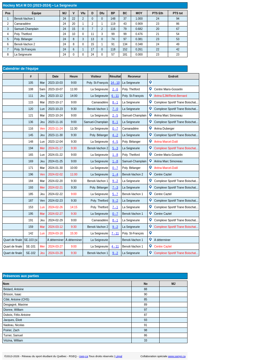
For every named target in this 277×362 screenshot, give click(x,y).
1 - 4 (115, 174)
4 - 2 (115, 135)
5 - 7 (115, 194)
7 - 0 (115, 109)
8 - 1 (115, 102)
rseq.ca (83, 356)
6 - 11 (115, 95)
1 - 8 (115, 154)
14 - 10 (115, 82)
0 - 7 (115, 128)
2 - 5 (115, 115)
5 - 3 (115, 148)
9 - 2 (115, 181)
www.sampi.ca (177, 356)
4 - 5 (115, 141)
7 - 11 (115, 233)
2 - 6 (115, 89)
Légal (118, 356)
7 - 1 (115, 207)
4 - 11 (115, 246)
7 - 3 (115, 187)
